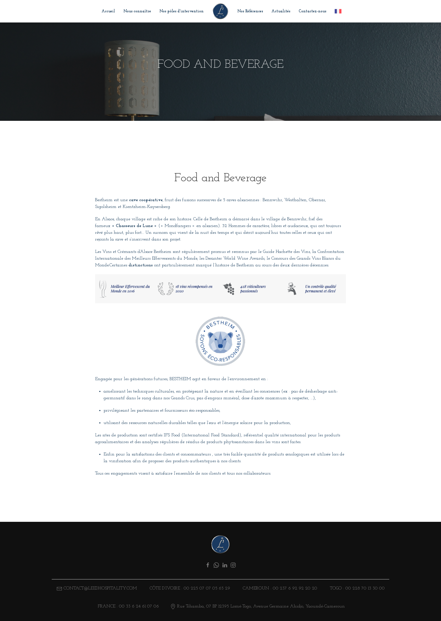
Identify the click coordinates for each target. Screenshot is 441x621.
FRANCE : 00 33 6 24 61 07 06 (127, 606)
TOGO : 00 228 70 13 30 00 (356, 588)
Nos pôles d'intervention (181, 11)
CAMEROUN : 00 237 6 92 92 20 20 (279, 588)
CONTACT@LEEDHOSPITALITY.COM (100, 588)
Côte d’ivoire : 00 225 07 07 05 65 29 (189, 588)
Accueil (108, 11)
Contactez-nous (312, 11)
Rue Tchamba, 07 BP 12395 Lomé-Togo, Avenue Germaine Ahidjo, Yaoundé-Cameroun (257, 606)
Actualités (280, 11)
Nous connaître (137, 11)
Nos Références (250, 11)
